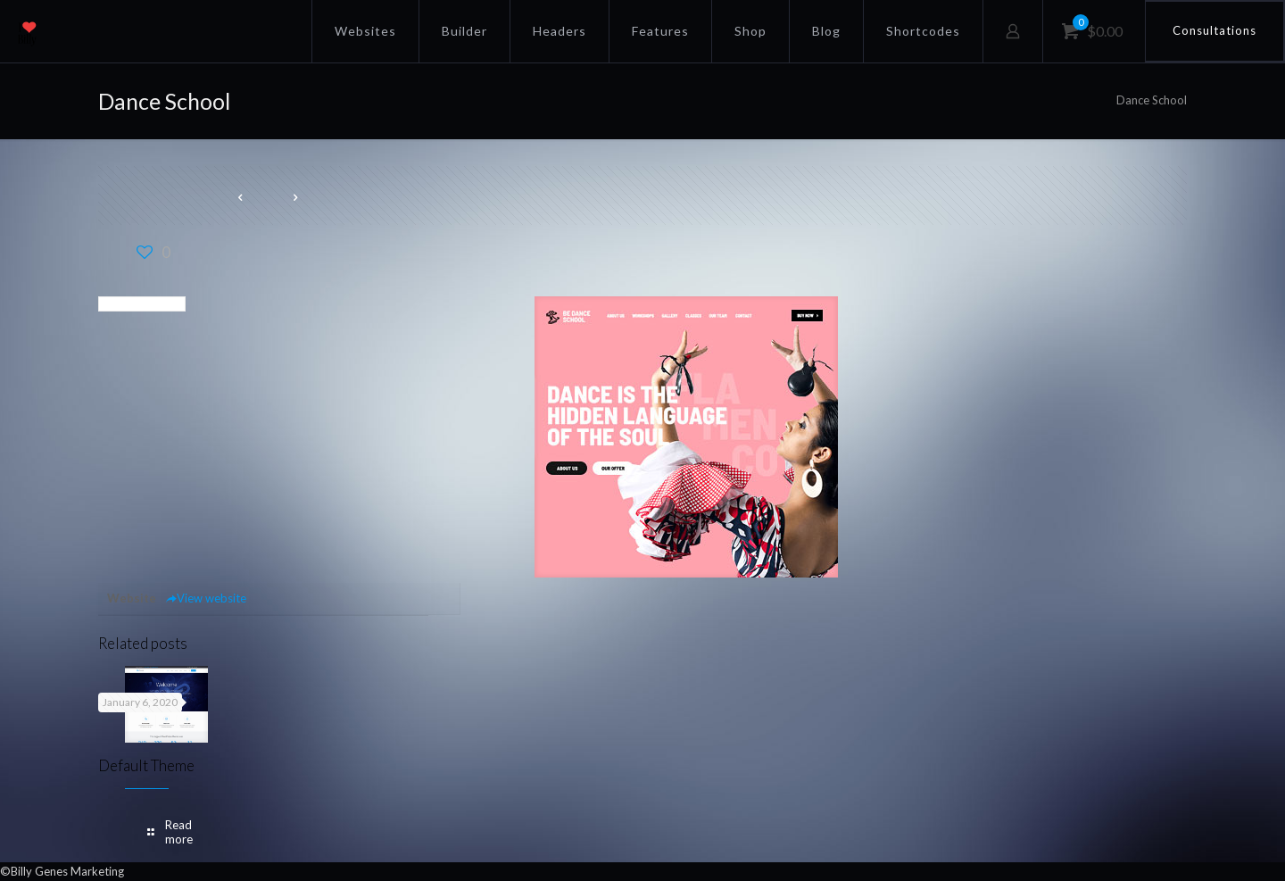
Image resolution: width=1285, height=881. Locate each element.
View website (205, 598)
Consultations (1214, 30)
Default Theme (146, 765)
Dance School (1151, 100)
